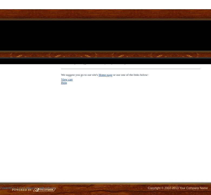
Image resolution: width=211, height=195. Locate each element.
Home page (105, 74)
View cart (66, 79)
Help (64, 82)
